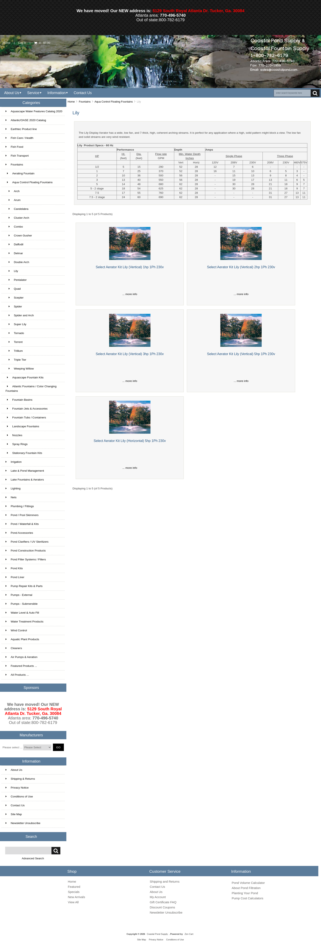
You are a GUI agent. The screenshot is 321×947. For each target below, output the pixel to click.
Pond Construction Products (26, 550)
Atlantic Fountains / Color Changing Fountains (31, 388)
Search (31, 836)
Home (6, 42)
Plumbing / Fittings (20, 506)
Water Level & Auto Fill (22, 612)
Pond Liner (15, 577)
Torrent (14, 342)
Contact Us (83, 93)
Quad (13, 288)
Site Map (14, 814)
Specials (74, 892)
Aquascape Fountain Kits (25, 377)
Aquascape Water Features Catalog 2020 (34, 111)
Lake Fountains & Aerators (25, 479)
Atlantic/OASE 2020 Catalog (26, 120)
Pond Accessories (19, 532)
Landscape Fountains (22, 426)
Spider (14, 306)
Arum (13, 200)
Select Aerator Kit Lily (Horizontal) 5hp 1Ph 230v (130, 441)
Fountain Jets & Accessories (27, 408)
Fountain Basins (19, 399)
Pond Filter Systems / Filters (26, 559)
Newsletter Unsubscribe (23, 823)
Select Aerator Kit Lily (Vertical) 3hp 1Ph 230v (130, 354)
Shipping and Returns (165, 881)
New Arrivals (76, 897)
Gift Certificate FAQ (163, 902)
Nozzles (14, 435)
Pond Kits (14, 568)
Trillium (14, 350)
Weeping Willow (20, 368)
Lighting (13, 488)
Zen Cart (189, 934)
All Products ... (17, 674)
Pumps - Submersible (22, 603)
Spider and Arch (20, 315)
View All (73, 902)
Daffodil (14, 244)
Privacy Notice (17, 787)
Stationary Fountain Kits (24, 453)
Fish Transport (17, 155)
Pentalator (16, 279)
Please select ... (12, 747)
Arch (13, 191)
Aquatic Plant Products (22, 639)
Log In (22, 42)
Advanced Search (33, 858)
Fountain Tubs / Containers (26, 417)
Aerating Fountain (20, 173)
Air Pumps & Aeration (21, 657)
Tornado (15, 333)
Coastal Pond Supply (157, 934)
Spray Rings (17, 444)
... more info (129, 294)
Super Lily (16, 324)
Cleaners (14, 648)
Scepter (15, 297)
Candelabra (17, 208)
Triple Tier (16, 359)
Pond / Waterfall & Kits (22, 523)
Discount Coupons (162, 907)
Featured (74, 886)
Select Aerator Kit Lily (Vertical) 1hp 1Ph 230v (130, 267)
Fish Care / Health (19, 137)
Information (56, 93)
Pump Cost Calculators (247, 898)
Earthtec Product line (21, 129)
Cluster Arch (17, 217)
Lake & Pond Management (25, 470)
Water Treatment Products (24, 621)
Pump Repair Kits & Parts (24, 586)
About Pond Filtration (246, 888)
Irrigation (14, 461)
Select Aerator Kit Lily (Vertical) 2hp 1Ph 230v (241, 267)
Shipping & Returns (20, 778)
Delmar (14, 253)
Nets (11, 497)
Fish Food (14, 146)
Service (33, 93)
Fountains (85, 101)
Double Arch (17, 262)
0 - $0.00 (42, 42)
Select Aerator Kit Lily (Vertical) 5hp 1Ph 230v (241, 354)
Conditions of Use (19, 796)
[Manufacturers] (37, 747)
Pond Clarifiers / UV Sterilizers (27, 541)
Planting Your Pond (245, 893)
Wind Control (16, 630)
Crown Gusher (19, 235)
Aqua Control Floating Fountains (113, 101)
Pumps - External (19, 594)
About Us (11, 93)
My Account (158, 897)
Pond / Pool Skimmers (22, 515)
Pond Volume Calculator (248, 882)
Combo (14, 226)
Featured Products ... (21, 665)
